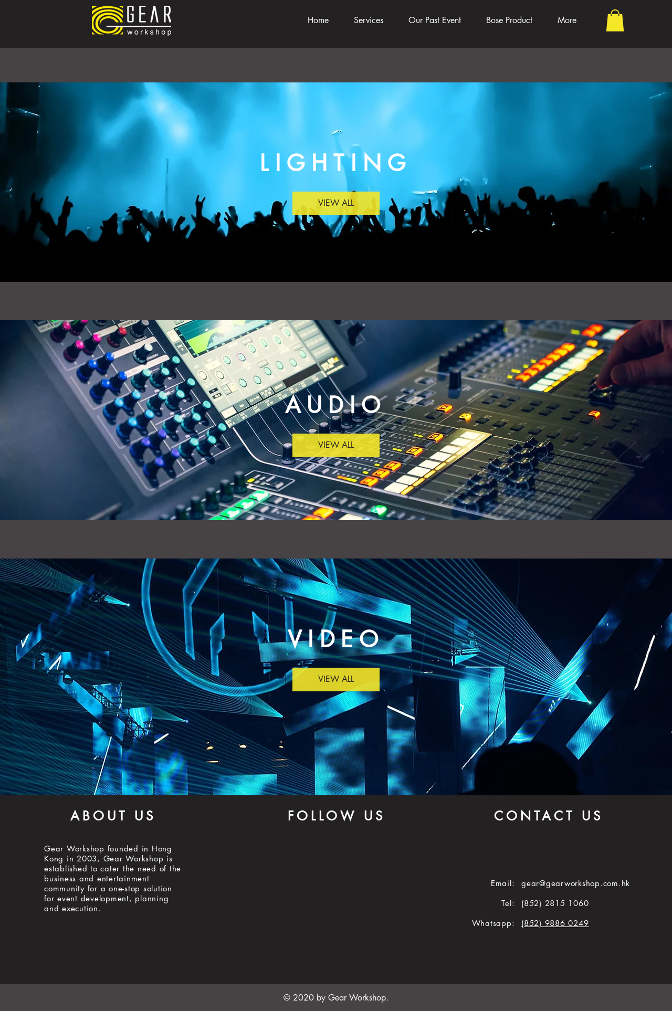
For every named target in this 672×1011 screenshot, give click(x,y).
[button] (615, 20)
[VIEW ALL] (336, 203)
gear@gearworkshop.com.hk (575, 883)
